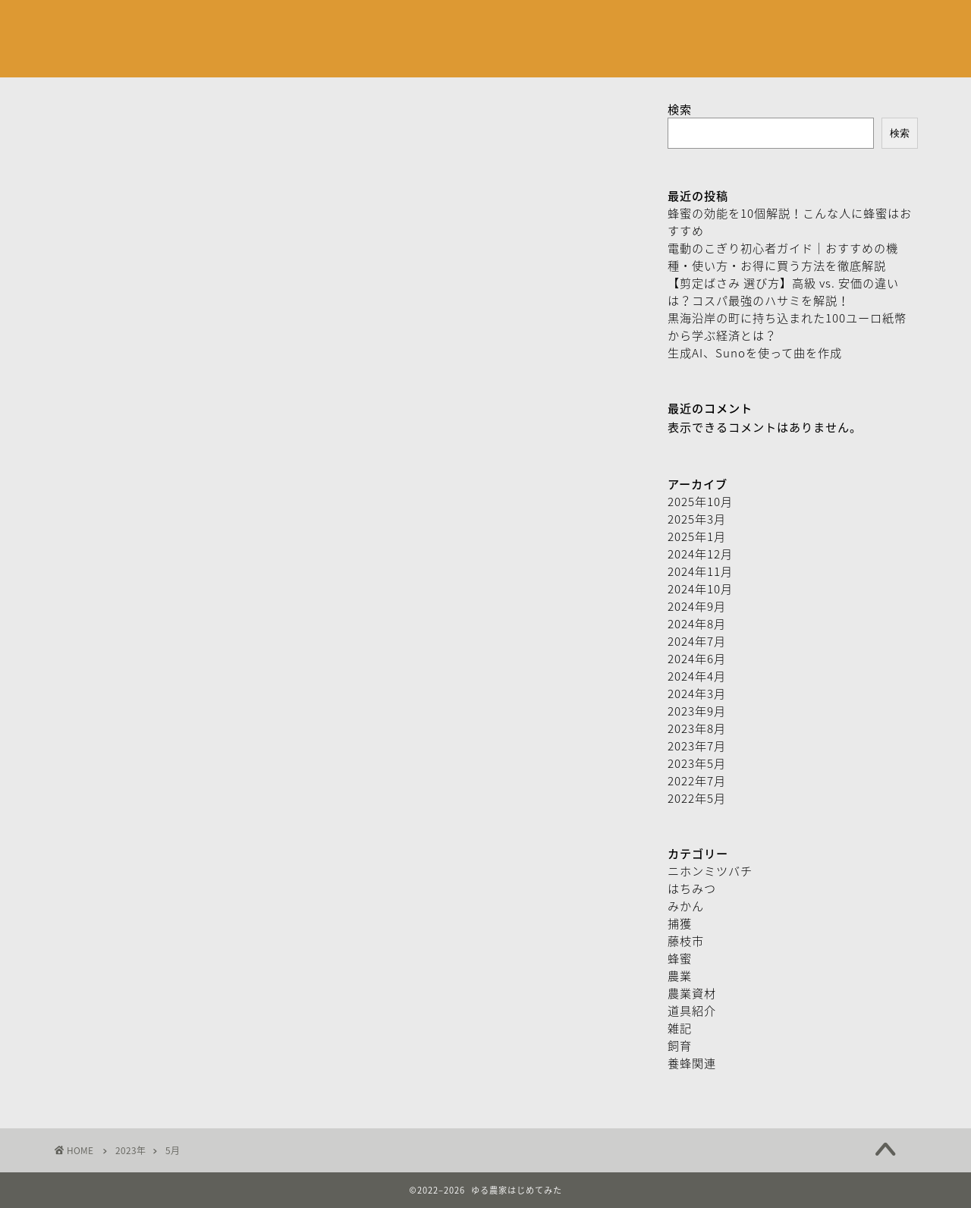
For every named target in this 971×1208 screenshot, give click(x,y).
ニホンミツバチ (710, 870)
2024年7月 (697, 641)
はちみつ (692, 888)
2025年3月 (697, 518)
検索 (680, 109)
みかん (686, 905)
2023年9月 (697, 710)
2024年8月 (697, 623)
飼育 (680, 1045)
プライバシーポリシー (563, 24)
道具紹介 (692, 1010)
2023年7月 (697, 745)
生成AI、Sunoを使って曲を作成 (755, 352)
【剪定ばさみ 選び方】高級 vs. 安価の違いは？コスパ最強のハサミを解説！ (783, 291)
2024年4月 (697, 675)
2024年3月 (697, 693)
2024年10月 (700, 588)
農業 (680, 975)
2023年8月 (697, 728)
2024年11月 (700, 571)
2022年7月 (697, 780)
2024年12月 (700, 553)
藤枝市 (686, 940)
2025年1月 (697, 536)
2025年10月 (700, 501)
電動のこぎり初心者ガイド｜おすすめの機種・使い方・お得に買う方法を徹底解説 (783, 256)
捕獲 (680, 923)
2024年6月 (697, 658)
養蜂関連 (692, 1062)
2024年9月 (697, 606)
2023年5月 (697, 763)
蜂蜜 (680, 958)
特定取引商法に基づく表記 (710, 24)
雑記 (680, 1028)
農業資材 (692, 993)
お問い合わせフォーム (427, 24)
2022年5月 (697, 798)
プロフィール (310, 24)
